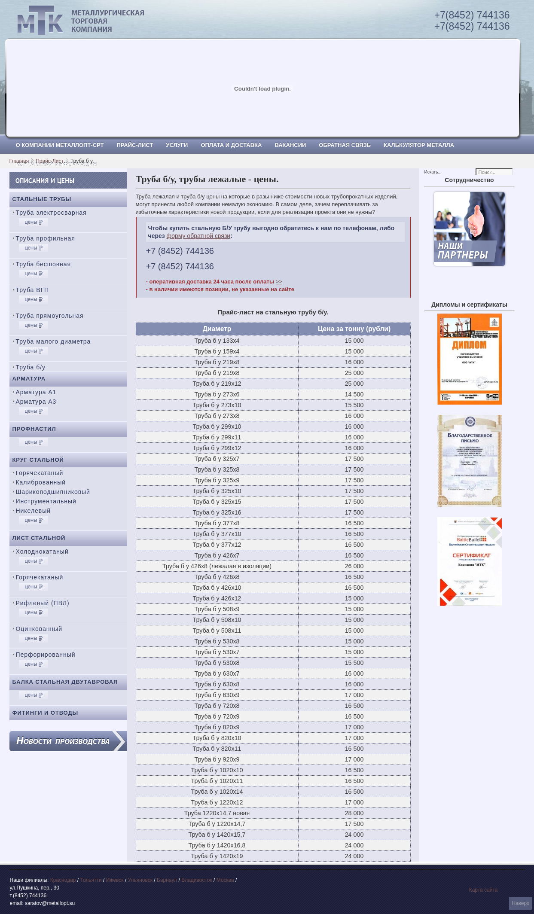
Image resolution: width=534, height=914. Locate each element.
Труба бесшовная (43, 264)
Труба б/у (31, 367)
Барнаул (167, 880)
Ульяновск (140, 880)
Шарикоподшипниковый (53, 491)
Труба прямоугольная (50, 315)
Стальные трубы (42, 199)
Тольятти (91, 880)
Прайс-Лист (50, 161)
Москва (225, 880)
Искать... (433, 172)
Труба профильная (45, 238)
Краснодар (63, 880)
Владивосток (196, 880)
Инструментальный (46, 501)
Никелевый (33, 510)
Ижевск (115, 880)
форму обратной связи (199, 235)
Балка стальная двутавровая (65, 682)
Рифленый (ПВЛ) (43, 603)
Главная (19, 161)
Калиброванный (41, 482)
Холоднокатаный (42, 551)
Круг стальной (38, 460)
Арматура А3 (36, 401)
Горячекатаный (40, 472)
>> (279, 281)
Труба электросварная (51, 212)
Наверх (520, 903)
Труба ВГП (32, 289)
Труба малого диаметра (53, 341)
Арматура (29, 378)
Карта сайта (483, 890)
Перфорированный (46, 654)
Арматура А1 (36, 392)
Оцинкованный (39, 628)
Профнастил (34, 429)
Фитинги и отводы (45, 713)
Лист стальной (39, 538)
